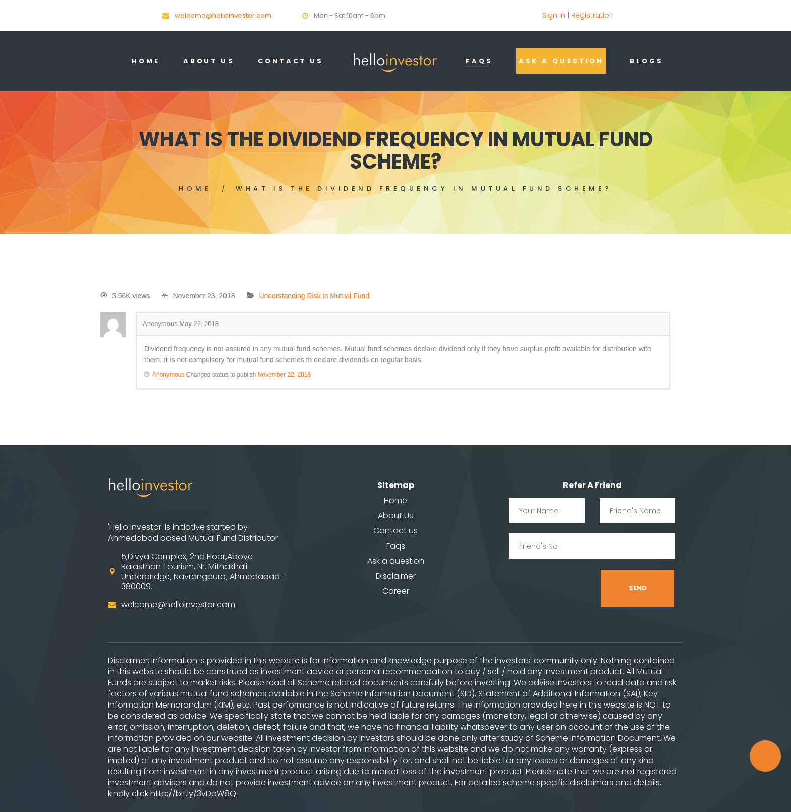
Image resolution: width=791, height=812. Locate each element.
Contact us (395, 530)
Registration (592, 15)
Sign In (554, 15)
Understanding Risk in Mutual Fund (314, 296)
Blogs (646, 61)
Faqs (479, 61)
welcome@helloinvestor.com (223, 15)
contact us (290, 61)
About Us (209, 61)
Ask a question (561, 61)
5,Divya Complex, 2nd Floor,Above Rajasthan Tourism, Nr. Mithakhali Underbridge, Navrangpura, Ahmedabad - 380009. (203, 571)
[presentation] (585, 588)
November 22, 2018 (284, 374)
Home (146, 61)
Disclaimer (396, 576)
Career (395, 591)
